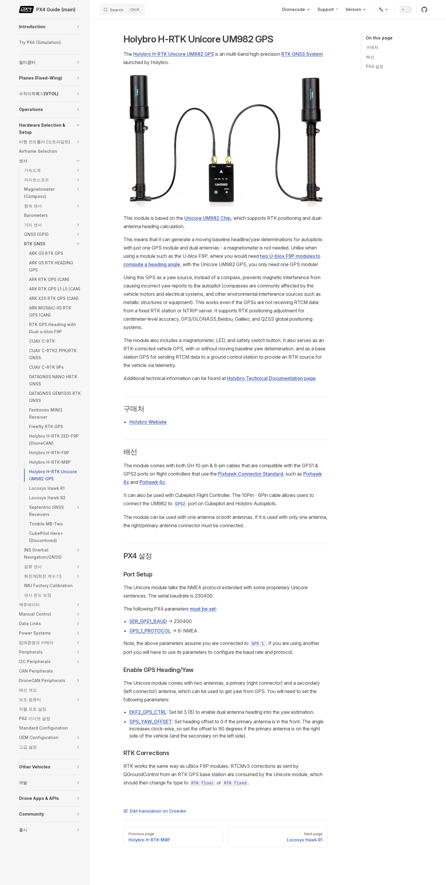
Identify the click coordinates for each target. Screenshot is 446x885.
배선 (370, 56)
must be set (203, 609)
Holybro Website (148, 422)
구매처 (372, 47)
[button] (78, 26)
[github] (424, 9)
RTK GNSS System (302, 54)
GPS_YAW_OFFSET (150, 721)
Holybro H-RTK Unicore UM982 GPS (173, 54)
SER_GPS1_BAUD (148, 621)
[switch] (406, 9)
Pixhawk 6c (152, 482)
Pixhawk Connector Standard (250, 474)
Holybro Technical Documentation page (271, 378)
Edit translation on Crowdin (154, 810)
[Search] (122, 9)
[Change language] (383, 9)
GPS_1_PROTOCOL (150, 631)
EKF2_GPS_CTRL (147, 712)
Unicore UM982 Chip (207, 218)
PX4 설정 (374, 66)
